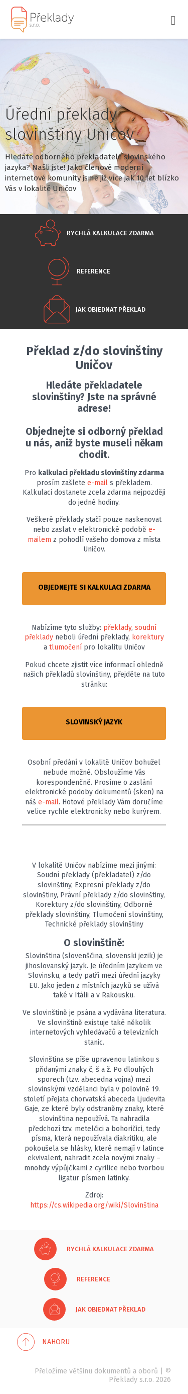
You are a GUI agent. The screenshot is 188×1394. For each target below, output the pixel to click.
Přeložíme (51, 1371)
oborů (148, 1371)
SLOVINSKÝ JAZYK (94, 722)
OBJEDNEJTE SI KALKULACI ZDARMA (94, 587)
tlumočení (65, 647)
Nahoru (56, 1342)
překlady (117, 627)
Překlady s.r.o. (131, 1379)
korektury (148, 637)
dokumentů (112, 1371)
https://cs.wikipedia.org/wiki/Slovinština (94, 1205)
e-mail (97, 483)
